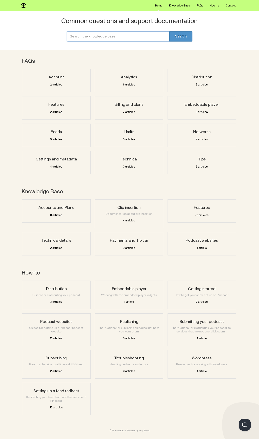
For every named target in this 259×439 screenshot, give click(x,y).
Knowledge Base (179, 5)
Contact (231, 5)
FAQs (200, 5)
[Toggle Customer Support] (245, 425)
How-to (214, 5)
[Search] (180, 36)
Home (158, 7)
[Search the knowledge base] (129, 36)
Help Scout (144, 430)
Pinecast (116, 430)
